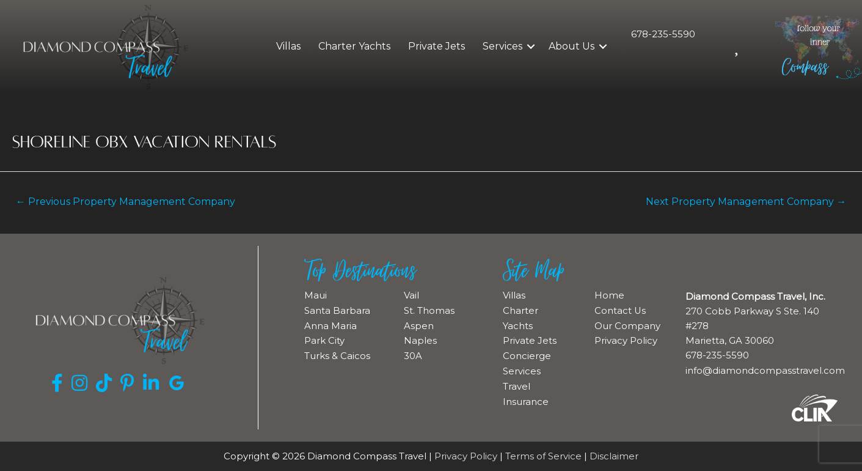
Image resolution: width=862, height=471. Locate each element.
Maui (315, 295)
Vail (411, 295)
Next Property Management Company (744, 201)
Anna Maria (330, 324)
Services (502, 46)
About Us (571, 46)
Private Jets (436, 46)
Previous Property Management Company (127, 201)
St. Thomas (429, 310)
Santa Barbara (337, 310)
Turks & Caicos (337, 354)
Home (609, 295)
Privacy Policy (625, 339)
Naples (420, 339)
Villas (288, 46)
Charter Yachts (354, 46)
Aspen (419, 324)
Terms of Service (543, 456)
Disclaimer (614, 456)
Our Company (627, 324)
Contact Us (620, 310)
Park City (324, 339)
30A (413, 354)
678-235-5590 (663, 34)
